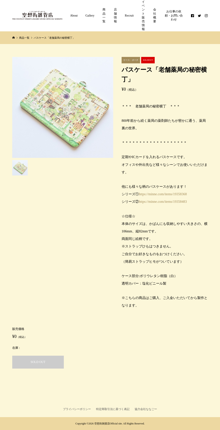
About (74, 15)
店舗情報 (115, 15)
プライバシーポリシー (77, 409)
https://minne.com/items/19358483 (163, 201)
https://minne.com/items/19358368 (163, 194)
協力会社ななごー (146, 409)
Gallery (90, 15)
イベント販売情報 (143, 15)
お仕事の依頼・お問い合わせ (174, 15)
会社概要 (154, 15)
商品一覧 (103, 15)
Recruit (129, 15)
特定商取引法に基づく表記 (113, 409)
